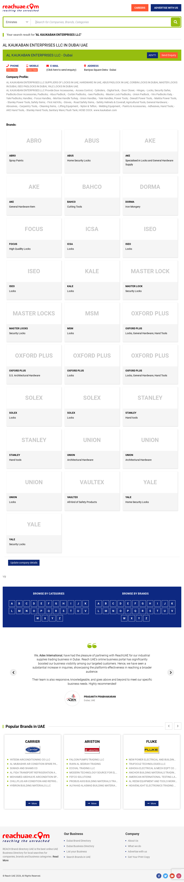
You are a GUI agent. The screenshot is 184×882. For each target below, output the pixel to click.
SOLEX (13, 412)
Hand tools (131, 417)
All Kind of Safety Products (82, 502)
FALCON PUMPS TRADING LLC (86, 759)
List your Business (76, 851)
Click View (12, 70)
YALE (128, 497)
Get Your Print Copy (139, 856)
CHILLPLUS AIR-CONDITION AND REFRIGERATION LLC (34, 781)
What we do (134, 846)
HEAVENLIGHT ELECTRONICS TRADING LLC (153, 785)
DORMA (129, 201)
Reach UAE (10, 876)
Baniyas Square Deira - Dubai (100, 69)
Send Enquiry (169, 55)
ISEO (128, 244)
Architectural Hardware (80, 459)
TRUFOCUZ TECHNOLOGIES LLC (147, 763)
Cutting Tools (74, 206)
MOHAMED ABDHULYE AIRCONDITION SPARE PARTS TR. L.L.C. (34, 776)
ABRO (12, 155)
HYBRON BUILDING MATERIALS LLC (30, 785)
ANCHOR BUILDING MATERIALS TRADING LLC (153, 772)
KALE (70, 286)
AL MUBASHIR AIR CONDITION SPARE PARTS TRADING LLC (34, 763)
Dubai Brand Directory (78, 840)
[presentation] (13, 672)
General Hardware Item (22, 206)
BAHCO (71, 201)
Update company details (23, 562)
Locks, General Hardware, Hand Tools (146, 333)
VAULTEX (72, 497)
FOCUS (13, 244)
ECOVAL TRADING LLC (82, 768)
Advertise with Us (166, 7)
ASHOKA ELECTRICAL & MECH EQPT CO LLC (153, 768)
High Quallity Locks (20, 248)
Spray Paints (16, 160)
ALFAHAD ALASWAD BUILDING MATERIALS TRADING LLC (93, 785)
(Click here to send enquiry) (61, 69)
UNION (71, 455)
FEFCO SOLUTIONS (80, 776)
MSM (70, 328)
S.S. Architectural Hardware (24, 375)
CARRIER (32, 741)
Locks (70, 248)
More (32, 803)
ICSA (70, 244)
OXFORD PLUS (133, 328)
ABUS (70, 155)
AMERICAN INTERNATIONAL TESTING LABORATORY (153, 776)
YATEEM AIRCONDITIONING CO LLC (30, 759)
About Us (133, 840)
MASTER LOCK (133, 286)
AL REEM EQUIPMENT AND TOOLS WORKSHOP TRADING (153, 781)
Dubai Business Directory (80, 846)
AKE (127, 155)
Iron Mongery (132, 206)
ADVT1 (152, 55)
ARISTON (92, 741)
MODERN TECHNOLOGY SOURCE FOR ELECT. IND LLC (93, 772)
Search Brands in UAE (78, 856)
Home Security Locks (79, 160)
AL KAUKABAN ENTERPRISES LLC (58, 34)
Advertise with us (137, 851)
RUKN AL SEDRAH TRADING (85, 763)
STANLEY (130, 412)
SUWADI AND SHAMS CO (24, 768)
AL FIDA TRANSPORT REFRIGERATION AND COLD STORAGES (34, 772)
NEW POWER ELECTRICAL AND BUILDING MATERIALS (153, 759)
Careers (139, 7)
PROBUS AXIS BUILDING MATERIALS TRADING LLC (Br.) (93, 781)
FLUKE (151, 741)
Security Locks (133, 291)
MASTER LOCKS (18, 328)
